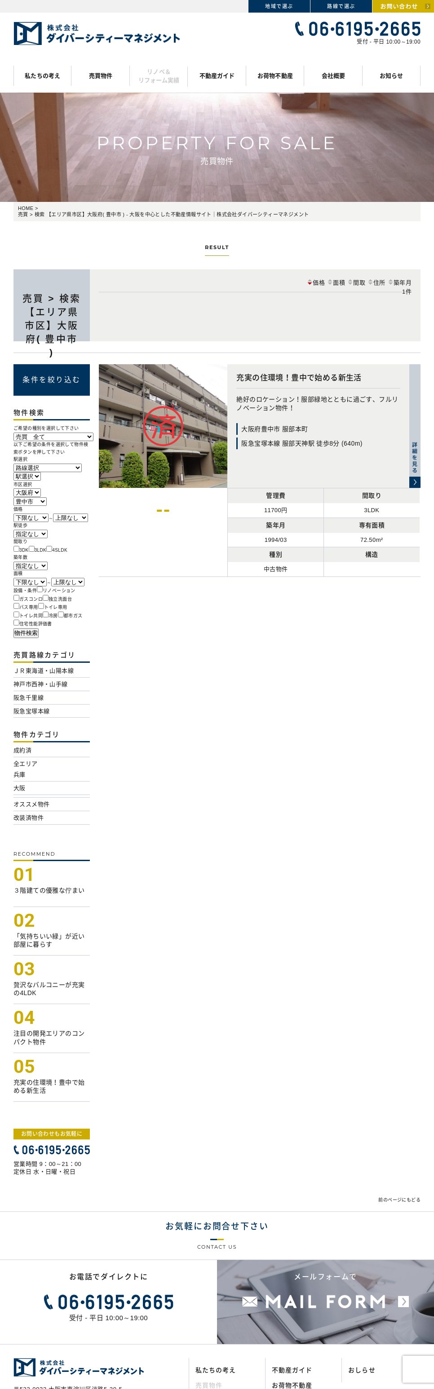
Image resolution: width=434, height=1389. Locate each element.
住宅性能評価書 (35, 623)
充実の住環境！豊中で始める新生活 (298, 378)
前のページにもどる (399, 1199)
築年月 (399, 282)
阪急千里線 (28, 697)
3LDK (41, 550)
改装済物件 (28, 817)
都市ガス (73, 615)
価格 (315, 282)
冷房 (53, 615)
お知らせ (391, 75)
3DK (24, 550)
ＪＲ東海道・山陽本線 (43, 670)
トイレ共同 (31, 615)
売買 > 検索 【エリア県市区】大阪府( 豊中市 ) (51, 325)
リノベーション (59, 590)
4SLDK (59, 550)
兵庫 (19, 774)
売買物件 (101, 75)
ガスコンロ (31, 599)
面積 (336, 282)
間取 (356, 282)
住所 (376, 282)
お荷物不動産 (275, 75)
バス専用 (28, 607)
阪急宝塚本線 (31, 711)
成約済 (22, 750)
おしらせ (361, 1370)
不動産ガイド (217, 75)
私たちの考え (42, 75)
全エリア (25, 763)
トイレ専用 (55, 607)
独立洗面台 (60, 599)
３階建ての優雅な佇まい (48, 890)
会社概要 (333, 75)
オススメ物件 (31, 804)
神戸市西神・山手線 (40, 684)
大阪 (19, 788)
